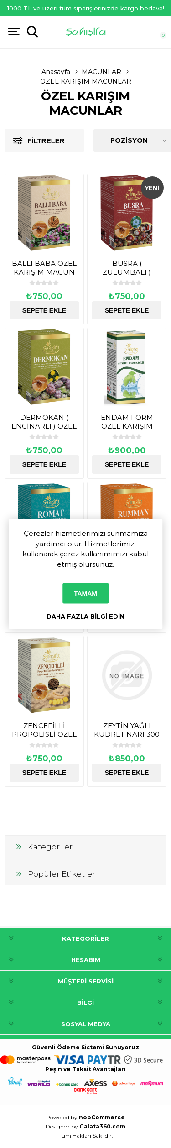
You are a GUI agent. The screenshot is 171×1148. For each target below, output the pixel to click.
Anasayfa (55, 72)
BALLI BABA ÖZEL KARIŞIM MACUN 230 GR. (44, 272)
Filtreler (45, 141)
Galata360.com (102, 1126)
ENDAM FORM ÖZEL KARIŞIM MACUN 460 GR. (126, 426)
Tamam (85, 593)
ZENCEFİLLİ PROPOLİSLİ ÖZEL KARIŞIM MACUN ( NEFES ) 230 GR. (44, 738)
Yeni (152, 187)
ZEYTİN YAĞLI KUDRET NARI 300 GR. (127, 734)
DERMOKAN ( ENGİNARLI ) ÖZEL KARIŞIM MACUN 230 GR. (44, 430)
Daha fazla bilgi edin (85, 616)
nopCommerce (102, 1117)
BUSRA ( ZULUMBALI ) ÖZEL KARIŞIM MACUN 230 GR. (126, 276)
